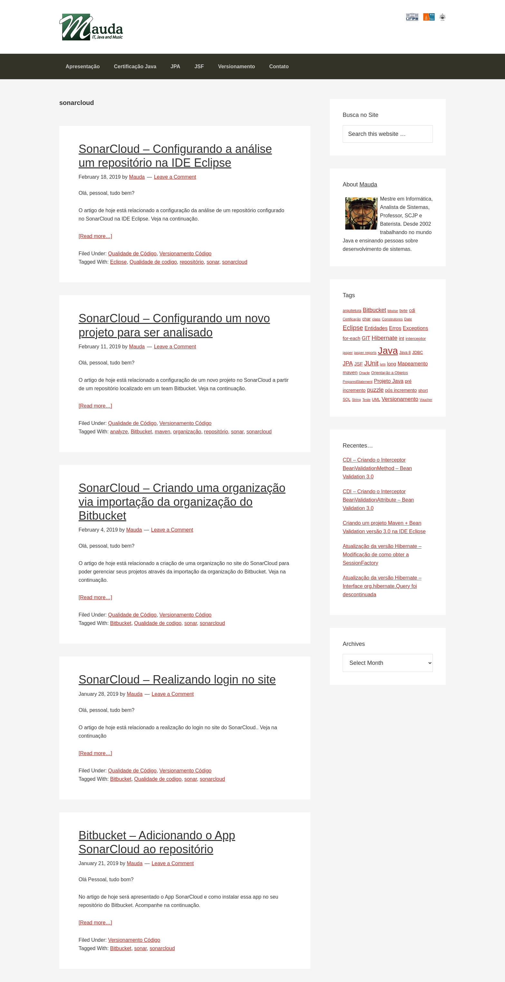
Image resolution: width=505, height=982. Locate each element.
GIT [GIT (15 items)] (366, 338)
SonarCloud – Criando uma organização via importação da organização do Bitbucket (182, 502)
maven (162, 432)
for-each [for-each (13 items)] (351, 338)
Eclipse (118, 262)
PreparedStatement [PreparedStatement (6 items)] (357, 382)
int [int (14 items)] (401, 338)
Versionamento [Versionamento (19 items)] (400, 399)
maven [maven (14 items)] (350, 372)
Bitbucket (141, 432)
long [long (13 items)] (391, 364)
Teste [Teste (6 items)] (366, 400)
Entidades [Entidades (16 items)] (376, 328)
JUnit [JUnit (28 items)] (371, 363)
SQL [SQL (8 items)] (346, 400)
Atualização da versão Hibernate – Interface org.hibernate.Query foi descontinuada (382, 586)
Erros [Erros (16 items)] (395, 328)
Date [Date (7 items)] (408, 319)
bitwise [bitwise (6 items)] (392, 311)
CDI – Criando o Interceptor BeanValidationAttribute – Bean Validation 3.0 (378, 500)
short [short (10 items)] (423, 390)
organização (187, 432)
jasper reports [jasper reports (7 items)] (365, 353)
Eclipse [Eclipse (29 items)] (353, 328)
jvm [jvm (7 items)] (383, 364)
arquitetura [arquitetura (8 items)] (352, 310)
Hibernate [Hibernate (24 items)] (384, 338)
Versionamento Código (185, 254)
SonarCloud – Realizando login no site (177, 679)
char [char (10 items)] (366, 319)
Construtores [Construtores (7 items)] (392, 319)
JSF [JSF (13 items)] (358, 364)
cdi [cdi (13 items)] (412, 310)
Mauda (74, 22)
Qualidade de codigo (153, 262)
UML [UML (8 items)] (376, 400)
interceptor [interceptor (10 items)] (415, 338)
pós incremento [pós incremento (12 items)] (401, 390)
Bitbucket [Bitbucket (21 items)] (374, 310)
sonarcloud (234, 262)
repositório (192, 262)
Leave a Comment (175, 177)
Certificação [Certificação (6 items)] (352, 319)
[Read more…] (95, 236)
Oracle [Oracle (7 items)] (364, 373)
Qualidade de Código (132, 254)
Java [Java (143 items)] (388, 350)
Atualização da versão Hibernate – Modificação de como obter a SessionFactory (382, 555)
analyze (119, 432)
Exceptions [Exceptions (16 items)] (415, 328)
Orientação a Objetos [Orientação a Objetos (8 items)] (389, 373)
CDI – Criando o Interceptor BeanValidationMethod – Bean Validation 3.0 (377, 469)
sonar (213, 262)
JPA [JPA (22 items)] (348, 364)
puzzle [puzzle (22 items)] (375, 390)
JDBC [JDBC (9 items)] (417, 352)
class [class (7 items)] (376, 319)
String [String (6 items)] (356, 400)
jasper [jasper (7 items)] (348, 353)
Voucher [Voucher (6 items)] (426, 400)
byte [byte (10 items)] (403, 310)
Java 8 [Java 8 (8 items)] (405, 353)
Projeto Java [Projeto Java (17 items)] (389, 381)
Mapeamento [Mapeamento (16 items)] (412, 364)
